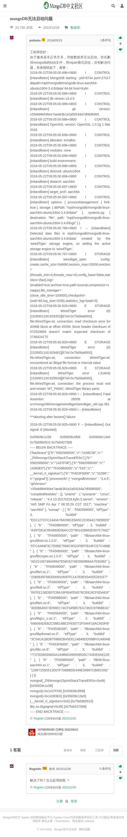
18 (44, 768)
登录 (74, 801)
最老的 (68, 750)
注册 (59, 801)
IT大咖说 (104, 817)
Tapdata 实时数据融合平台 (37, 817)
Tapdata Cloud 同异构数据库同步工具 (75, 817)
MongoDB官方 (11, 817)
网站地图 (84, 829)
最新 (83, 750)
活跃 (116, 750)
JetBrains (89, 821)
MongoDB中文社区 (63, 6)
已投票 (99, 750)
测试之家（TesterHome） (57, 821)
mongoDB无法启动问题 (31, 18)
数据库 (75, 27)
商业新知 (77, 821)
